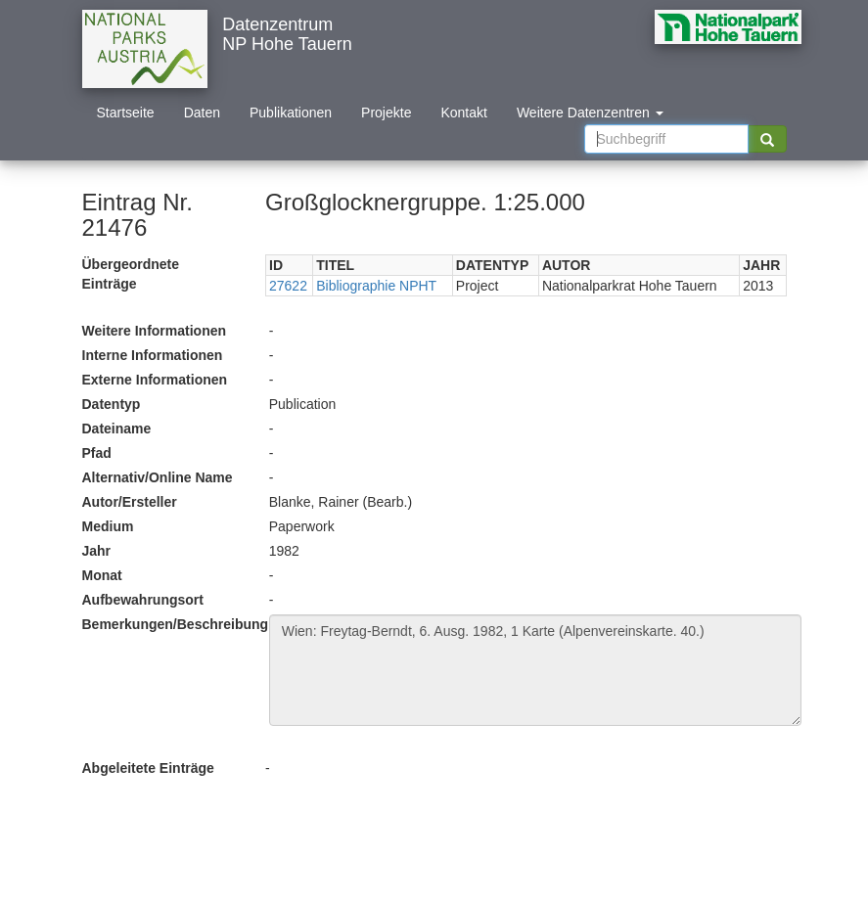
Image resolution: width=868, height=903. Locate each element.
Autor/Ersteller (129, 502)
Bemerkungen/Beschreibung (168, 624)
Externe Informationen (155, 379)
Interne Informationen (152, 355)
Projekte (386, 112)
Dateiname (117, 428)
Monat (102, 575)
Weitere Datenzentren (590, 112)
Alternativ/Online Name (157, 477)
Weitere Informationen (154, 331)
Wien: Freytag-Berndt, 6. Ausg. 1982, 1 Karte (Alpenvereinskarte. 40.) (535, 670)
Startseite (126, 112)
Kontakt (463, 112)
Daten (202, 112)
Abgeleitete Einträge (148, 768)
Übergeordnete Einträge (131, 274)
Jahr (97, 551)
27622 (288, 285)
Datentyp (111, 404)
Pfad (97, 453)
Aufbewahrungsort (143, 600)
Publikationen (291, 112)
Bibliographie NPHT (376, 285)
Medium (108, 526)
